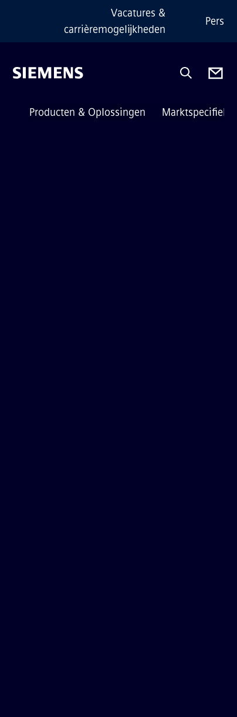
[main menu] (21, 112)
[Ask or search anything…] (186, 73)
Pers (214, 21)
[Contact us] (215, 73)
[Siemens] (48, 73)
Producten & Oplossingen (87, 112)
